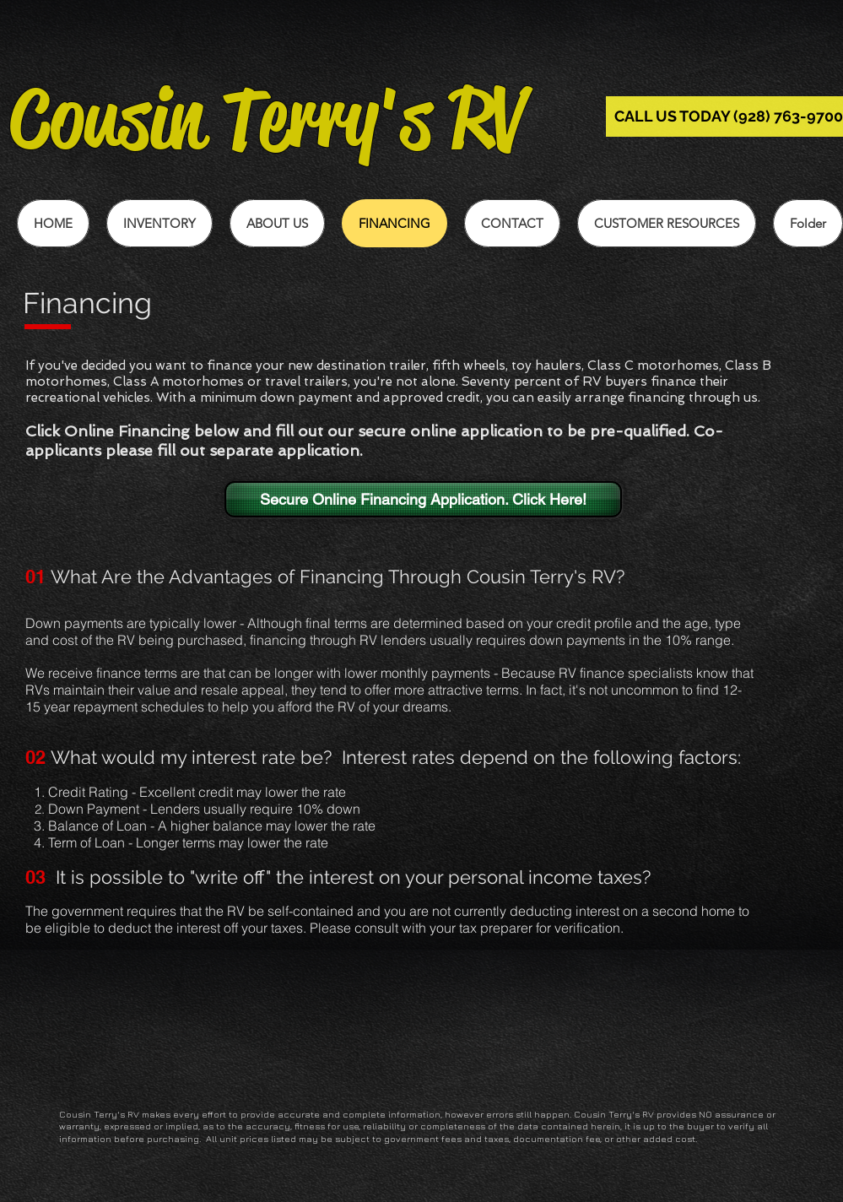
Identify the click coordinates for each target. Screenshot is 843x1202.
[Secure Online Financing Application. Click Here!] (423, 499)
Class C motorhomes (653, 365)
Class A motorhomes (178, 381)
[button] (666, 223)
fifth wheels (468, 365)
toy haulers (546, 365)
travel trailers (306, 381)
